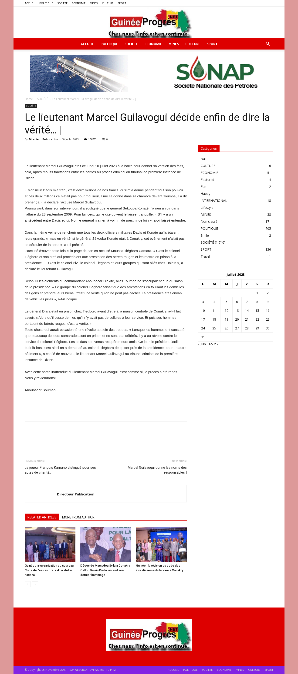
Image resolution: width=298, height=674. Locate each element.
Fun (203, 186)
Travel (205, 256)
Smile (205, 235)
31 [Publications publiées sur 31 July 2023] (203, 337)
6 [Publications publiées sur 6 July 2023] (237, 301)
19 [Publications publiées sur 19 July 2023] (226, 319)
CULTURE (107, 3)
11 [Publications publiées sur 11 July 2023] (214, 310)
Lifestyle (207, 207)
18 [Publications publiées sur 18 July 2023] (214, 319)
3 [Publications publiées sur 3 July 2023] (203, 301)
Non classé (209, 221)
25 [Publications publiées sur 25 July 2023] (214, 328)
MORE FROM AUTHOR (78, 517)
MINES (94, 3)
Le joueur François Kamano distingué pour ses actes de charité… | (60, 470)
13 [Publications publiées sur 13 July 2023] (237, 310)
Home (29, 99)
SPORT (122, 3)
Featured (207, 179)
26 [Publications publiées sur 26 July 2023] (226, 328)
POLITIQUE (46, 3)
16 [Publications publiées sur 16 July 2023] (268, 310)
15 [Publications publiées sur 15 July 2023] (257, 310)
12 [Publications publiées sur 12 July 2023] (226, 310)
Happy (205, 193)
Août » (213, 344)
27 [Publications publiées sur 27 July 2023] (237, 328)
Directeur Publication (43, 139)
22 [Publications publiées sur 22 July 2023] (257, 319)
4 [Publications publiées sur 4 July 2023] (214, 301)
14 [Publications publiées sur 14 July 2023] (247, 310)
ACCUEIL (30, 3)
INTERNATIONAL (214, 200)
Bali (203, 158)
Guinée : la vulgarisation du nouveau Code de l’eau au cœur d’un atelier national (49, 570)
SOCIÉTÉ (62, 3)
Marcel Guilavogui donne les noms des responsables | (157, 470)
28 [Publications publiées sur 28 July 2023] (247, 328)
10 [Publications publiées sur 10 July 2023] (203, 310)
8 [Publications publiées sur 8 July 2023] (257, 301)
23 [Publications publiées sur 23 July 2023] (268, 319)
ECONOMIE (78, 3)
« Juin (202, 344)
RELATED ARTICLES (42, 517)
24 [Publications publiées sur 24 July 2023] (203, 328)
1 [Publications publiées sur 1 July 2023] (257, 293)
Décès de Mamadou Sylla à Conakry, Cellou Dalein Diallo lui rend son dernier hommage (105, 570)
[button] (267, 44)
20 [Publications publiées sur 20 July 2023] (237, 319)
